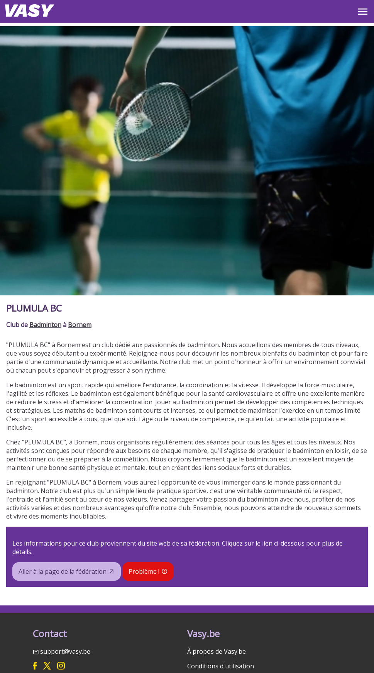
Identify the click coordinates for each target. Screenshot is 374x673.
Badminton (45, 324)
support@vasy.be (65, 651)
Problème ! (144, 571)
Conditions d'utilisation (220, 666)
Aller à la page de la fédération (63, 571)
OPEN (363, 11)
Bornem (79, 324)
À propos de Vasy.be (216, 651)
